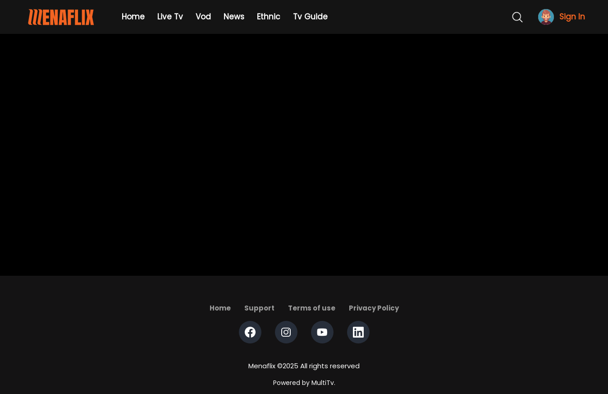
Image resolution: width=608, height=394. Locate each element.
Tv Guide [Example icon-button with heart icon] (310, 16)
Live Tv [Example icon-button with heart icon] (170, 16)
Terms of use (311, 308)
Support (259, 308)
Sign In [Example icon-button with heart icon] (572, 17)
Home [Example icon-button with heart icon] (133, 16)
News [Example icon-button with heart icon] (234, 16)
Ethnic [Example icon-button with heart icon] (268, 16)
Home (220, 308)
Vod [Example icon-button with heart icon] (203, 16)
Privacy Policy (374, 308)
